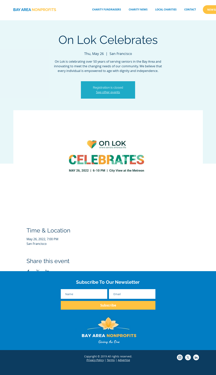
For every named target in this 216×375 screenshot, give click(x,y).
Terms (111, 360)
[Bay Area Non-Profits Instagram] (180, 357)
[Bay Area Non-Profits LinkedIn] (196, 357)
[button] (165, 9)
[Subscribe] (108, 305)
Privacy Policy (95, 360)
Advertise (124, 360)
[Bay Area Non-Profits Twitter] (188, 357)
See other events (108, 92)
